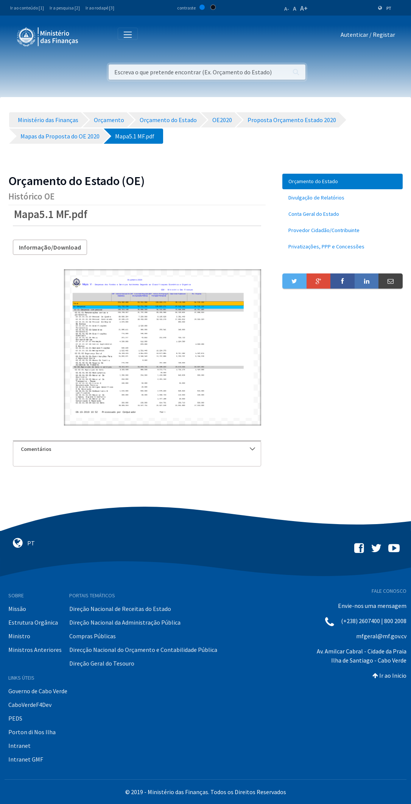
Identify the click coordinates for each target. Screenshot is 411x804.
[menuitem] (342, 181)
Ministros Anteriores (35, 649)
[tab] (137, 449)
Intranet (19, 745)
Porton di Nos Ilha (32, 732)
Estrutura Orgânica (33, 622)
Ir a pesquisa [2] (65, 8)
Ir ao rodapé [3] (100, 8)
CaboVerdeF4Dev (29, 704)
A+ (304, 8)
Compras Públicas (92, 636)
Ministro (19, 636)
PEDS (15, 718)
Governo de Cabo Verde (37, 691)
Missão (17, 608)
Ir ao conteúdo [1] (27, 8)
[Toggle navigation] (90, 36)
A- (286, 8)
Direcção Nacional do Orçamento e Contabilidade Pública (143, 649)
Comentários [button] (138, 449)
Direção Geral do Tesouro (101, 663)
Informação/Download (50, 247)
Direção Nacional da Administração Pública (125, 622)
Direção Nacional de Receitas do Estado (120, 608)
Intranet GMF (25, 759)
